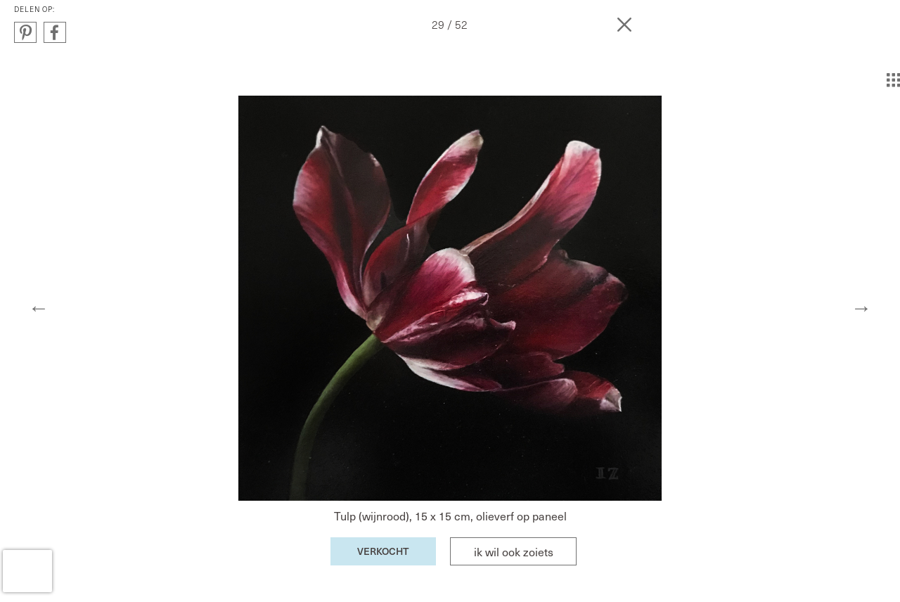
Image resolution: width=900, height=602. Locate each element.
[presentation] (27, 571)
